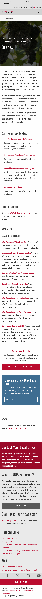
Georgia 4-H (7, 541)
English (37, 7)
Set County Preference (21, 367)
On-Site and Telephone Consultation (19, 155)
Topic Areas (14, 39)
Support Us (21, 582)
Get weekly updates (10, 520)
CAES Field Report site (16, 428)
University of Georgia (11, 554)
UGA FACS (7, 4)
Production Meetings (13, 187)
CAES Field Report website (19, 213)
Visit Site (12, 399)
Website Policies (15, 591)
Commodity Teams (9, 538)
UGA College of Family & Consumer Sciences (20, 551)
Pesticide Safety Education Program (19, 168)
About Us (21, 506)
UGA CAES (37, 2)
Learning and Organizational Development (19, 570)
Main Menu (8, 18)
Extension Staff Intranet (12, 567)
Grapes (23, 41)
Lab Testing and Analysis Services (18, 139)
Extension (5, 39)
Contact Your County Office (23, 7)
